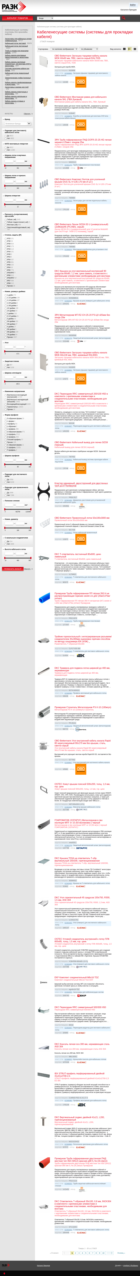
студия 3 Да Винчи (130, 1266)
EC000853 (68, 533)
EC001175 (68, 165)
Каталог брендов (43, 1266)
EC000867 (68, 762)
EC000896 (68, 1144)
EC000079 (68, 116)
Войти (132, 5)
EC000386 (68, 693)
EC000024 (68, 249)
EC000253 (68, 1183)
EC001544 (68, 651)
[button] (123, 18)
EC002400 (68, 964)
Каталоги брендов (129, 10)
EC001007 (68, 426)
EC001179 (68, 338)
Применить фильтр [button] (12, 569)
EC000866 (68, 73)
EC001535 (68, 923)
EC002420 (68, 201)
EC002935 (68, 992)
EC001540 (68, 577)
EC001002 (68, 807)
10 (103, 1253)
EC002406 (68, 883)
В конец (121, 1253)
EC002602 (68, 460)
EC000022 (68, 1059)
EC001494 (68, 500)
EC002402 (68, 301)
